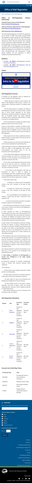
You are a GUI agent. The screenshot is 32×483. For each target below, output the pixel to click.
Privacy (28, 452)
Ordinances (6, 418)
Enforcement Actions (8, 425)
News (5, 414)
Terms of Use (27, 462)
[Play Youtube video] (16, 80)
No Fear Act (27, 450)
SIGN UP (5, 435)
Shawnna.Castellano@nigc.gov (13, 28)
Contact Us (27, 442)
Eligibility (11, 323)
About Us (28, 439)
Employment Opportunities (24, 444)
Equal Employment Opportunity (23, 447)
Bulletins (5, 422)
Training (5, 420)
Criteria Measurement (12, 346)
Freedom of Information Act (24, 457)
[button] (27, 5)
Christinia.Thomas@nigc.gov (12, 24)
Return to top (27, 475)
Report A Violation (26, 460)
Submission (12, 334)
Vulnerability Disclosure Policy (23, 465)
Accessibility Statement (25, 455)
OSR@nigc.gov (18, 31)
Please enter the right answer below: (10, 428)
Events (5, 416)
